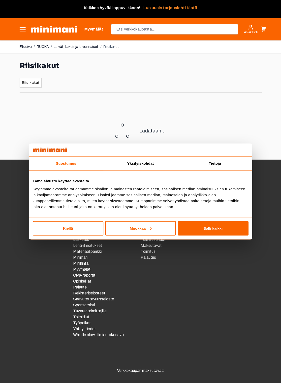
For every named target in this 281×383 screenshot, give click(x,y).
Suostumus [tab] (66, 163)
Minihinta (81, 263)
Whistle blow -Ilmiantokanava (98, 335)
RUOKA (43, 47)
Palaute (80, 287)
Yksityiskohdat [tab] (140, 163)
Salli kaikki (213, 228)
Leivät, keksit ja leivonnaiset (76, 47)
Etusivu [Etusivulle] (26, 47)
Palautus (148, 257)
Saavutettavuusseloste (93, 299)
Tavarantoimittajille (90, 311)
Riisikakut (111, 47)
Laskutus (81, 239)
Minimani (80, 257)
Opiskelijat (82, 281)
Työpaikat (82, 323)
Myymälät (82, 269)
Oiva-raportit (84, 275)
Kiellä (68, 228)
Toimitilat (81, 317)
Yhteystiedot (84, 329)
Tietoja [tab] (215, 163)
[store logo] (54, 29)
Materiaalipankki (87, 251)
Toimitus (148, 251)
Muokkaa (141, 228)
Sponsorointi (84, 305)
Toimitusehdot (153, 239)
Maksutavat (151, 245)
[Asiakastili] (251, 29)
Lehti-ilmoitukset (87, 245)
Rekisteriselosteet (89, 293)
